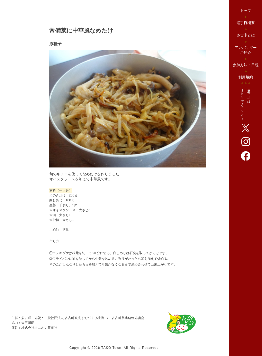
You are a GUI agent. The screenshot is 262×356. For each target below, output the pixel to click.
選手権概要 (245, 23)
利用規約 (245, 77)
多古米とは (245, 35)
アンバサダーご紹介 (246, 50)
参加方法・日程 (246, 65)
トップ (245, 11)
